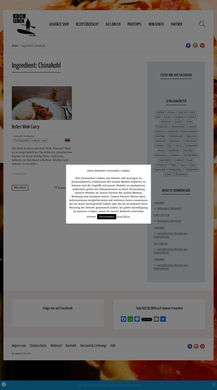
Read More (123, 216)
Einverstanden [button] (106, 216)
